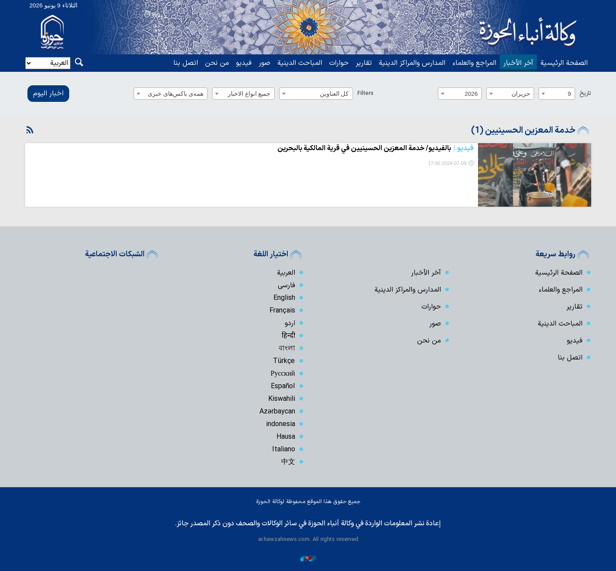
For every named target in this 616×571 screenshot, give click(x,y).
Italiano (283, 449)
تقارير (364, 63)
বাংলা (287, 348)
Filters (365, 93)
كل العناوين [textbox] (334, 94)
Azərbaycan (277, 411)
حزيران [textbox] (521, 94)
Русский (283, 374)
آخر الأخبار (518, 63)
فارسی (286, 285)
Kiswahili (281, 399)
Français (282, 311)
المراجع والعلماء (474, 63)
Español (283, 386)
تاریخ (585, 93)
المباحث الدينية (299, 63)
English (284, 298)
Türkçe (284, 361)
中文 (288, 462)
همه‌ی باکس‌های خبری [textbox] (176, 94)
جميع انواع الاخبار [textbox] (249, 94)
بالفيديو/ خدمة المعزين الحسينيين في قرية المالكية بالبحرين (375, 148)
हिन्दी (288, 336)
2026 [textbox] (471, 94)
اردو (290, 323)
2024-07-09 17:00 (447, 163)
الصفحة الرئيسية (564, 63)
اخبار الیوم (48, 93)
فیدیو (244, 63)
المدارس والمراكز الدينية (412, 63)
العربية (286, 273)
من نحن (217, 63)
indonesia (280, 424)
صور (264, 63)
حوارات (339, 63)
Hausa (285, 437)
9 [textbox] (569, 94)
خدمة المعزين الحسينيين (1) (523, 130)
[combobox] (557, 93)
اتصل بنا (185, 63)
